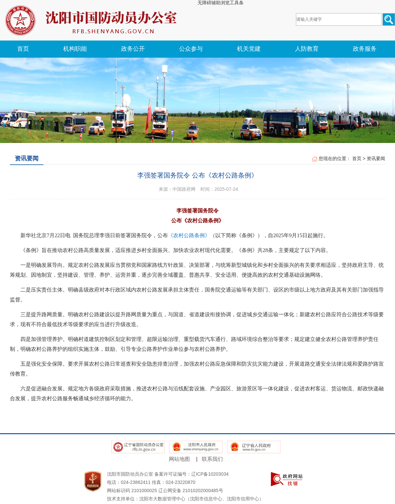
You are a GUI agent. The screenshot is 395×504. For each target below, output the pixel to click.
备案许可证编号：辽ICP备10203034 (191, 474)
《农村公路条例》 (189, 235)
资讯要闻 (376, 158)
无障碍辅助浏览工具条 (221, 2)
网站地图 (179, 459)
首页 (356, 158)
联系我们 (212, 459)
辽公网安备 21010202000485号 (190, 490)
